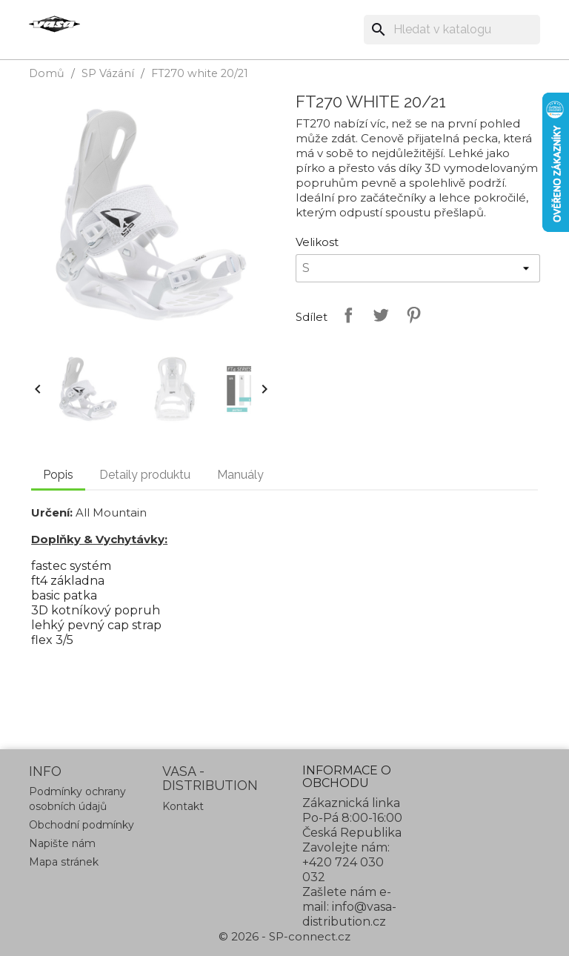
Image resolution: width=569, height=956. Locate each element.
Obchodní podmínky (81, 824)
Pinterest (410, 315)
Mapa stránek (64, 862)
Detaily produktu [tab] (144, 475)
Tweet (378, 315)
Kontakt (183, 806)
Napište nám (62, 843)
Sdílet (345, 315)
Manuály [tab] (240, 475)
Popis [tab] (58, 475)
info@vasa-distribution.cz (349, 914)
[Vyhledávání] (452, 29)
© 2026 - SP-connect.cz (284, 936)
